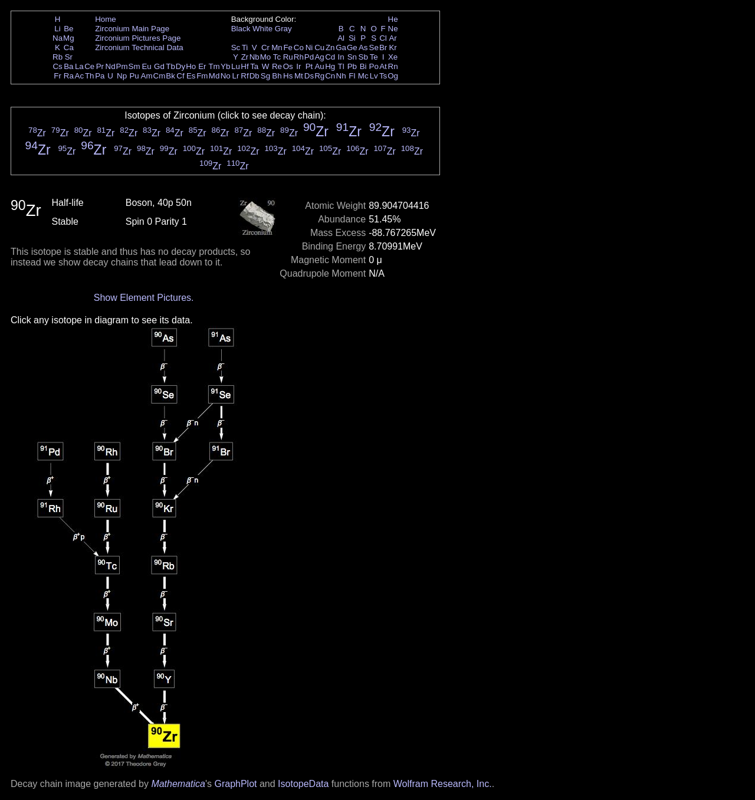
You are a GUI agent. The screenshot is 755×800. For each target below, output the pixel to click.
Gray (283, 28)
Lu (235, 66)
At (383, 66)
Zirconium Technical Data (139, 47)
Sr (69, 57)
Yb (225, 66)
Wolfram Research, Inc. (442, 784)
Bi (363, 66)
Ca (69, 47)
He (393, 19)
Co (299, 47)
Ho (191, 66)
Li (57, 28)
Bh (276, 75)
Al (340, 38)
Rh (299, 57)
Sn (352, 57)
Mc (363, 75)
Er (202, 66)
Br (383, 47)
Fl (352, 75)
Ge (352, 47)
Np (122, 75)
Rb (57, 57)
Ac (79, 75)
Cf (180, 75)
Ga (341, 47)
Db (255, 75)
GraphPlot (235, 784)
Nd (111, 66)
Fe (288, 47)
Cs (57, 66)
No (226, 75)
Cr (265, 47)
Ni (309, 47)
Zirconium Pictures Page (137, 38)
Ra (69, 75)
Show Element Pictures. (144, 298)
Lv (374, 75)
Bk (170, 75)
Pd (309, 57)
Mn (277, 47)
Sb (363, 57)
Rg (319, 75)
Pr (100, 66)
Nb (255, 57)
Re (277, 66)
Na (57, 38)
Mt (298, 75)
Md (214, 75)
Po (374, 66)
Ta (254, 66)
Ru (288, 57)
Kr (392, 47)
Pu (134, 75)
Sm (134, 66)
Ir (298, 66)
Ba (68, 66)
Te (374, 57)
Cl (383, 38)
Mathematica (178, 784)
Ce (89, 66)
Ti (245, 47)
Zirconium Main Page (132, 28)
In (341, 57)
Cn (330, 75)
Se (374, 47)
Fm (202, 75)
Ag (319, 57)
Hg (330, 66)
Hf (244, 66)
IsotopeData (303, 784)
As (363, 47)
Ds (309, 75)
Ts (383, 75)
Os (288, 66)
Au (319, 66)
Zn (330, 47)
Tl (341, 66)
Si (352, 38)
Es (191, 75)
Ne (393, 28)
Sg (265, 75)
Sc (236, 47)
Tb (170, 66)
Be (68, 28)
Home (105, 19)
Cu (319, 47)
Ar (392, 38)
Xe (393, 57)
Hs (288, 75)
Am (147, 75)
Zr (245, 57)
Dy (180, 66)
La (79, 66)
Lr (235, 75)
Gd (159, 66)
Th (89, 75)
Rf (244, 75)
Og (393, 75)
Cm (159, 75)
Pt (309, 66)
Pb (352, 66)
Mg (68, 38)
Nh (341, 75)
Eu (146, 66)
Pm (122, 66)
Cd (330, 57)
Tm (213, 66)
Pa (99, 75)
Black (241, 28)
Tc (277, 57)
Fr (57, 75)
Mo (265, 57)
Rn (393, 66)
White (262, 28)
